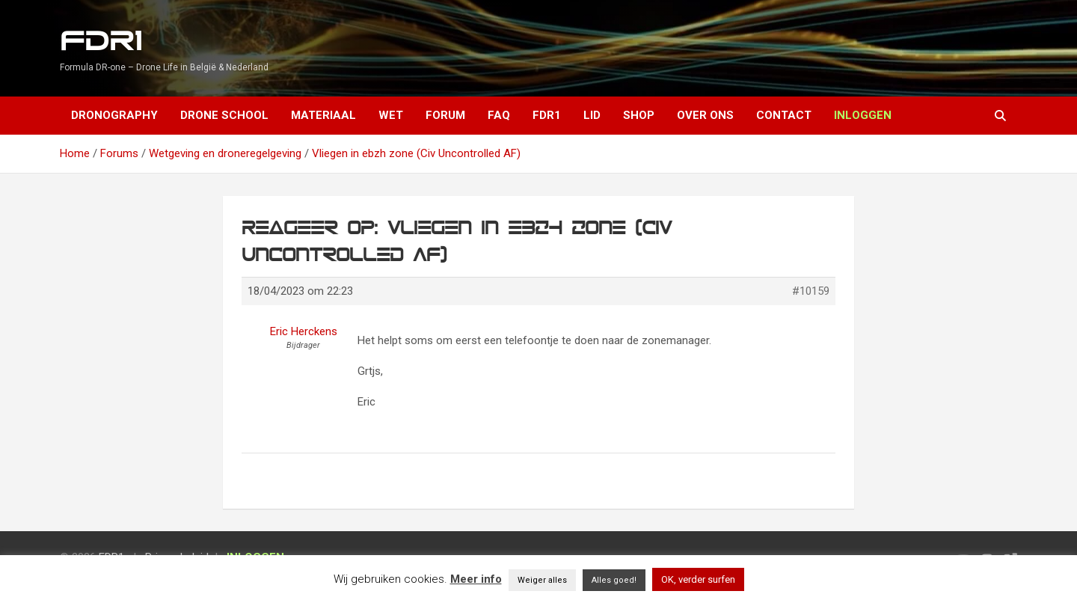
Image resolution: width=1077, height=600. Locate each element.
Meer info (476, 579)
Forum (445, 115)
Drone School (224, 115)
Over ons (705, 115)
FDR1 (100, 41)
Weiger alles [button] (542, 580)
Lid (592, 115)
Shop (638, 115)
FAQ (499, 115)
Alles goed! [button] (614, 580)
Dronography (114, 115)
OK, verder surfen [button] (698, 579)
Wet (390, 115)
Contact (783, 115)
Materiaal (323, 115)
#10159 (810, 291)
